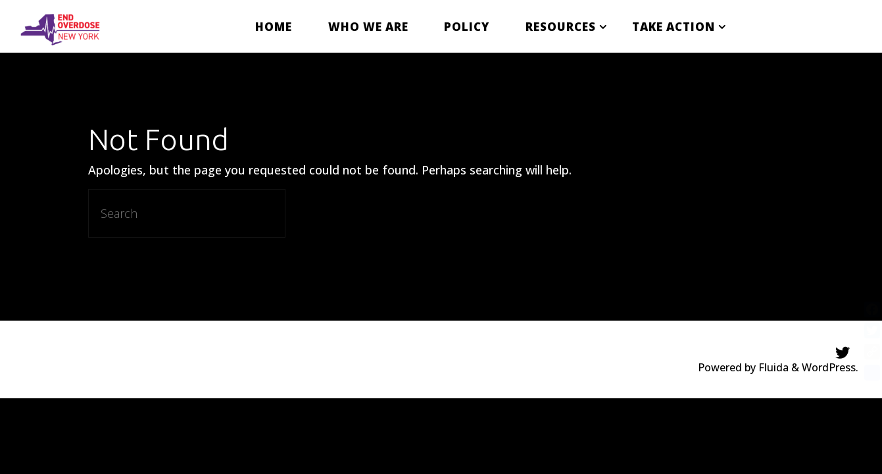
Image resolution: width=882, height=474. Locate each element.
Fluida (772, 367)
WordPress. (830, 367)
